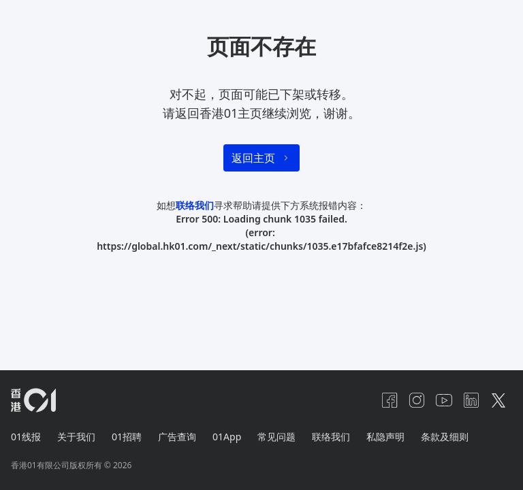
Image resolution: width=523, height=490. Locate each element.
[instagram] (417, 400)
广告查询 (177, 436)
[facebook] (389, 400)
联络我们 (195, 205)
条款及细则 (445, 436)
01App (226, 436)
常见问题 (276, 436)
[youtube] (444, 400)
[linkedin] (471, 400)
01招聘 (127, 436)
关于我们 (76, 436)
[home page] (33, 400)
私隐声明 (385, 436)
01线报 (26, 436)
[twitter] (498, 400)
